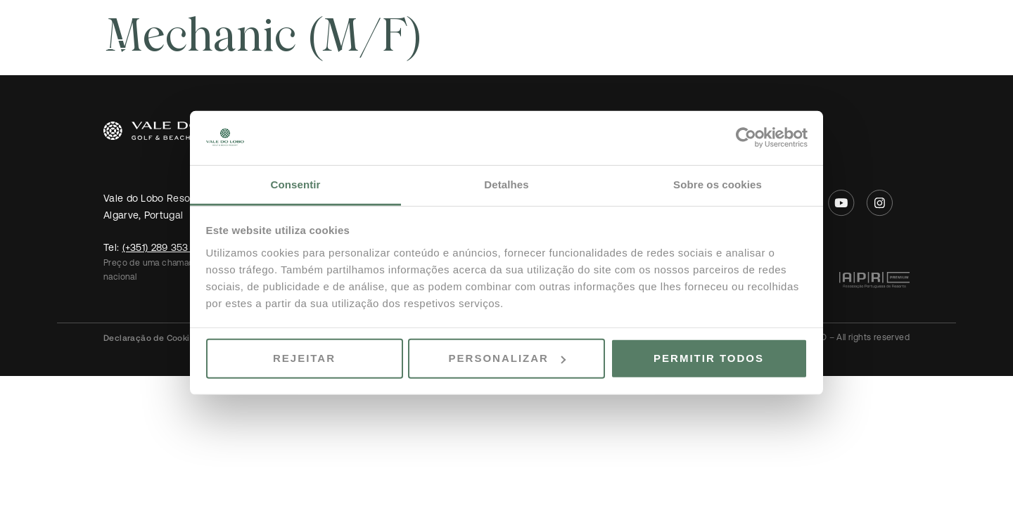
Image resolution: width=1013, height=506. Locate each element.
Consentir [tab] (296, 184)
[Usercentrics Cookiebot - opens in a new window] (746, 137)
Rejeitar (304, 358)
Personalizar (507, 358)
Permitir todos (709, 358)
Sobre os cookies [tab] (717, 184)
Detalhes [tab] (506, 184)
